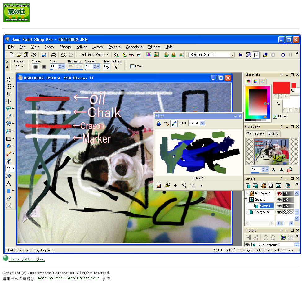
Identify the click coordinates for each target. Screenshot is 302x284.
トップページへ (23, 259)
